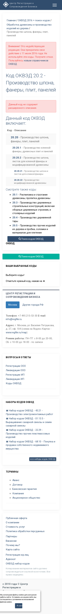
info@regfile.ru (14, 319)
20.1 (15, 194)
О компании (12, 522)
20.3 (15, 202)
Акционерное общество (26, 497)
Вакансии (11, 540)
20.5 (15, 225)
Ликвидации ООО (15, 370)
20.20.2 (16, 157)
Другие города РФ (32, 304)
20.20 (14, 137)
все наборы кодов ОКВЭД (42, 459)
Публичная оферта (16, 518)
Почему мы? (13, 545)
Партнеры (11, 536)
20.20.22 (18, 180)
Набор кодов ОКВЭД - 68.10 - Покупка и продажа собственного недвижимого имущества (30, 445)
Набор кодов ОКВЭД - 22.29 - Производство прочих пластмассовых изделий (28, 433)
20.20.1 (16, 147)
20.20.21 (18, 171)
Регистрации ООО (16, 365)
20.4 (15, 217)
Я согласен (19, 606)
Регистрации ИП (15, 374)
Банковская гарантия (24, 488)
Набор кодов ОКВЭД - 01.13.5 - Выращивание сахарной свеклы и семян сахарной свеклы (29, 422)
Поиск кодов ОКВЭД (31, 239)
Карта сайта (13, 549)
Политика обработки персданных (25, 531)
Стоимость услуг (15, 526)
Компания (18, 493)
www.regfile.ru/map (16, 332)
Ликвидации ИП (15, 379)
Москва (12, 304)
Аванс (15, 480)
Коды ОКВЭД (13, 383)
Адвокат (11, 559)
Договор (17, 484)
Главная (11, 20)
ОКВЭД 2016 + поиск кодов (34, 20)
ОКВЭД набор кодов (18, 563)
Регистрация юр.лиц (17, 554)
